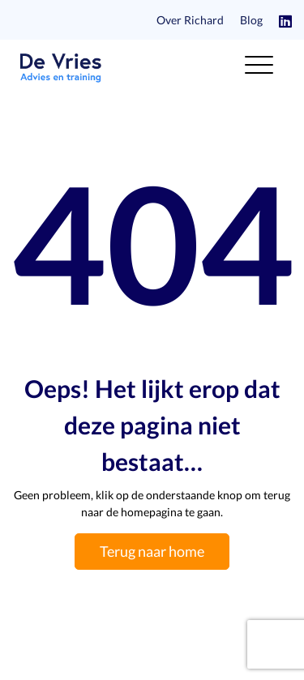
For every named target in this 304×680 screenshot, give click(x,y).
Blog (251, 20)
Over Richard (190, 20)
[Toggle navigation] (259, 68)
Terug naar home (152, 551)
